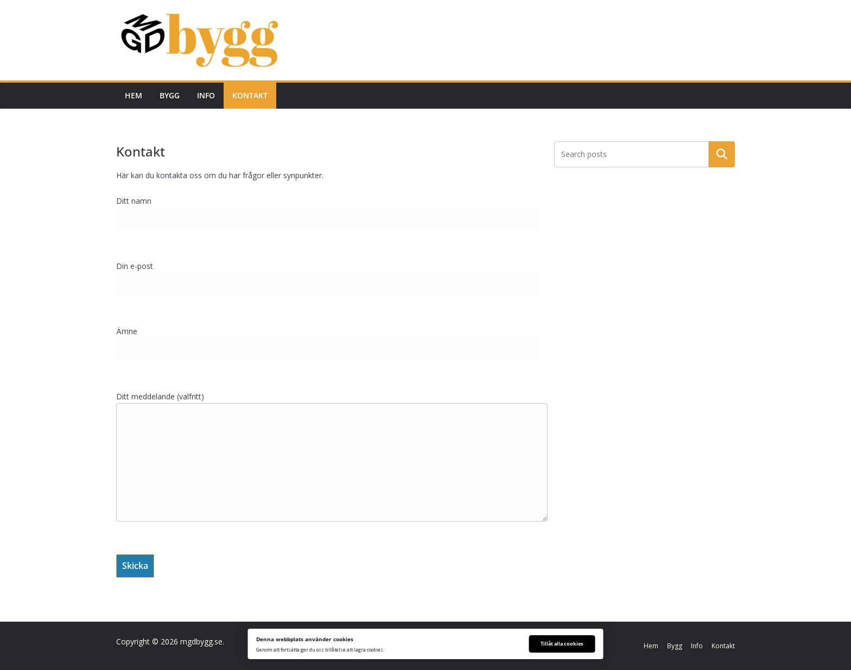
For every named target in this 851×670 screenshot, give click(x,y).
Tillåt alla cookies (562, 644)
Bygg (170, 95)
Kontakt (250, 95)
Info (206, 95)
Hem (133, 95)
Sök (721, 154)
